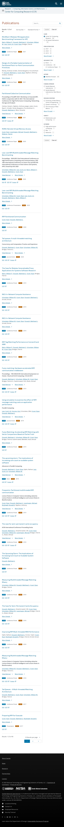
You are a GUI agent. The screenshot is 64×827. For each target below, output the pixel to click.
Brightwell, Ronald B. (8, 505)
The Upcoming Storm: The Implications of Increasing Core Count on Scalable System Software (18, 555)
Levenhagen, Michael (16, 132)
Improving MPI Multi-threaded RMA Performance (20, 632)
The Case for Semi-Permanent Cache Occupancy (20, 606)
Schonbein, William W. (9, 170)
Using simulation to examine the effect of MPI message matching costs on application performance (19, 402)
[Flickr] (10, 817)
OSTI (7, 55)
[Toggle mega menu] (61, 3)
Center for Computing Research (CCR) (21, 11)
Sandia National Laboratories (11, 794)
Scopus (10, 121)
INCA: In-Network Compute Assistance (16, 294)
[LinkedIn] (15, 817)
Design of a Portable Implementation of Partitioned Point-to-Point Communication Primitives (18, 65)
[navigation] (20, 29)
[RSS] (17, 817)
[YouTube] (7, 817)
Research (8, 9)
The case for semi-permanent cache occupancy (20, 524)
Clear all (55, 29)
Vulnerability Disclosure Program (38, 821)
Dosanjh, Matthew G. (19, 42)
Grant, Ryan (18, 44)
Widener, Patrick (7, 134)
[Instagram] (12, 817)
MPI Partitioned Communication (14, 217)
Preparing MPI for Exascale (12, 715)
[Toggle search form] (56, 3)
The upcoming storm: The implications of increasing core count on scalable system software (17, 460)
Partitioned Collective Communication (16, 93)
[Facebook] (2, 817)
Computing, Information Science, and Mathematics (29, 9)
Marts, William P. (7, 42)
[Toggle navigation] (3, 10)
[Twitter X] (5, 817)
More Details (7, 48)
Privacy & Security (16, 785)
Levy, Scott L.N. (9, 44)
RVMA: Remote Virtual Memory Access (16, 129)
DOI (3, 55)
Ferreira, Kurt (16, 411)
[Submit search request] (60, 23)
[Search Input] (47, 23)
